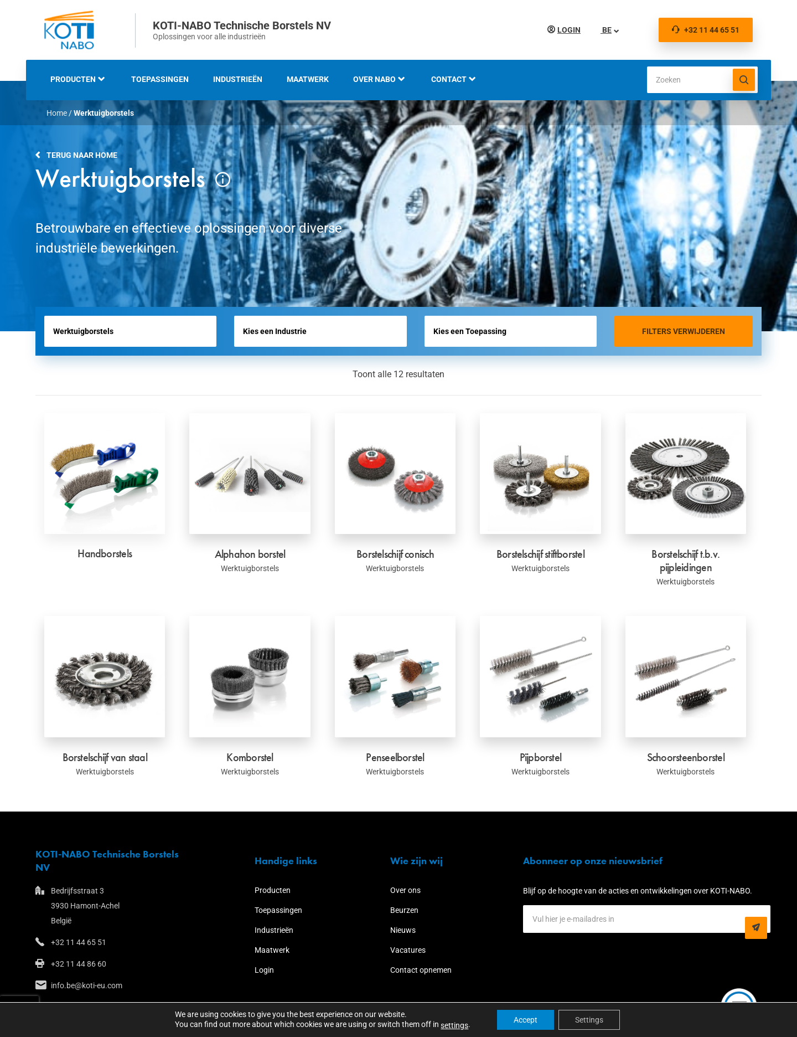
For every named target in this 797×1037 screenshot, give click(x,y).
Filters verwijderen (683, 331)
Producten (73, 79)
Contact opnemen (421, 970)
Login (569, 29)
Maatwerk (308, 79)
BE (606, 29)
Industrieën (237, 79)
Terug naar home (81, 155)
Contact (449, 79)
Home (56, 113)
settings (454, 1025)
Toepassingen (160, 79)
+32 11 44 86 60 (78, 963)
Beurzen (404, 910)
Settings (589, 1019)
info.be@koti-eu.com (86, 985)
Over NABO (374, 79)
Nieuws (403, 930)
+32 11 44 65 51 (705, 29)
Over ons (405, 890)
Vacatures (408, 950)
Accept (525, 1019)
